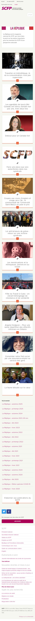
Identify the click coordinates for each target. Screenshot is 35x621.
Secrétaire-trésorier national (10, 535)
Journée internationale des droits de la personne (16, 558)
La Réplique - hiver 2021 (10, 456)
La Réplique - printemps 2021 (12, 461)
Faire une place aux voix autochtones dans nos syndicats (17, 169)
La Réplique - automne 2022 (12, 432)
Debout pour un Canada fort (17, 136)
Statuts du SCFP (6, 537)
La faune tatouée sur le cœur (17, 387)
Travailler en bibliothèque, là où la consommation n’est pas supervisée (17, 75)
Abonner (17, 521)
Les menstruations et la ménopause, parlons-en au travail (17, 264)
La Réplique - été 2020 (10, 479)
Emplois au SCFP (7, 540)
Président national (7, 532)
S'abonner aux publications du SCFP (17, 499)
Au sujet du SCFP (10, 1)
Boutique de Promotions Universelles (13, 543)
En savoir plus (17, 80)
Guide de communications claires (12, 548)
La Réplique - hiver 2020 (11, 489)
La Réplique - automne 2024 (12, 413)
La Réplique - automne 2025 (12, 404)
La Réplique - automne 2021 (12, 446)
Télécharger (6, 401)
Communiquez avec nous (6, 4)
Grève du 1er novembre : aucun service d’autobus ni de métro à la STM (17, 574)
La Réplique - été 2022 (10, 437)
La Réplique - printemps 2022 (12, 442)
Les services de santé (8, 593)
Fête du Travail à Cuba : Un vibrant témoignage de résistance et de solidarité (17, 296)
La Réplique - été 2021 (10, 451)
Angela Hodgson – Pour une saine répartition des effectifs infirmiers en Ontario (18, 327)
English (16, 4)
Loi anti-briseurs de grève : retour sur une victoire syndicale (17, 233)
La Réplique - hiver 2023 (11, 428)
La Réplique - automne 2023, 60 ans (15, 418)
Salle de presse (20, 1)
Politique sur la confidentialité (26, 616)
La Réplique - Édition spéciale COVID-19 (16, 484)
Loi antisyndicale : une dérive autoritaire (13, 577)
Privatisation (5, 599)
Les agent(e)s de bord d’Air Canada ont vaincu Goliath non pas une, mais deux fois (17, 106)
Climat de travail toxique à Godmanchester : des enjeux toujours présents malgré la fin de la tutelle (16, 569)
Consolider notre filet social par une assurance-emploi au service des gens (17, 358)
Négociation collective (8, 601)
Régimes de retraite (8, 596)
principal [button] (30, 15)
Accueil (2, 1)
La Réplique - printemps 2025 (12, 409)
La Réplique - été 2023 (10, 423)
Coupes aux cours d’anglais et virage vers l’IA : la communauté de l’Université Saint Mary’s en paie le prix (17, 201)
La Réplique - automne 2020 (12, 470)
